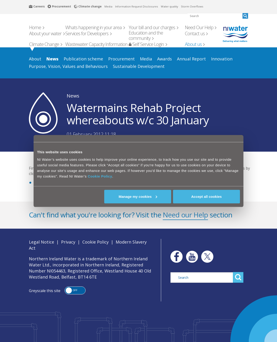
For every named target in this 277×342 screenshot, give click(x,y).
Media (108, 6)
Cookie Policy (100, 176)
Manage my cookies (138, 196)
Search (238, 277)
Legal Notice (41, 242)
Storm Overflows (192, 6)
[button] (75, 290)
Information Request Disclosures (136, 6)
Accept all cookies (206, 196)
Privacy (68, 242)
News (73, 95)
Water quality (169, 6)
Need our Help (185, 215)
